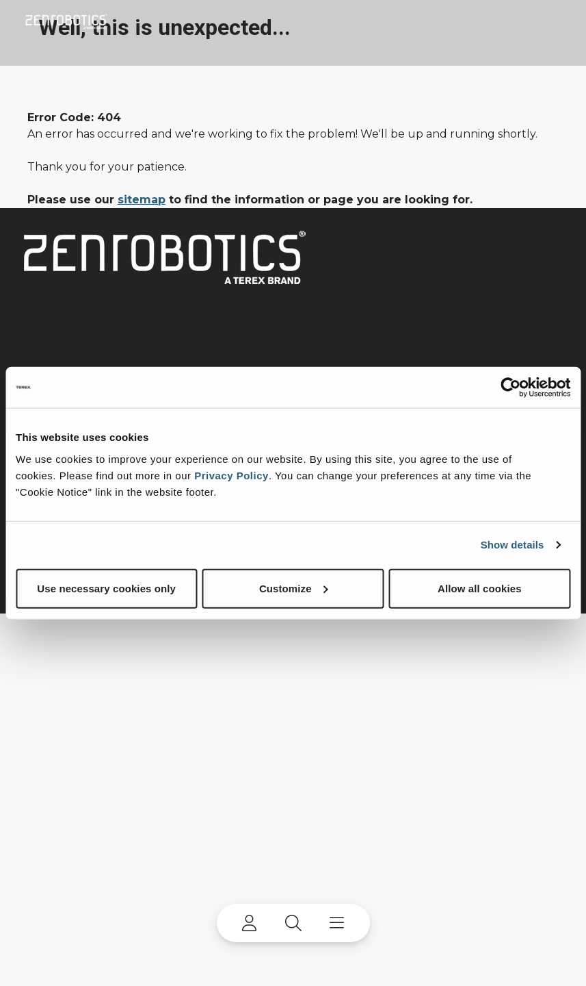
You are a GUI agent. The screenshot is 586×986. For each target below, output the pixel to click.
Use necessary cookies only (106, 588)
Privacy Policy (231, 475)
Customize (293, 588)
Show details (512, 545)
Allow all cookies (480, 588)
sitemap (141, 199)
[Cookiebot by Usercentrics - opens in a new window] (510, 387)
